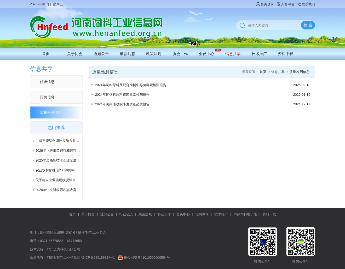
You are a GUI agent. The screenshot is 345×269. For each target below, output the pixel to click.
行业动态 (126, 214)
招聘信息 (47, 97)
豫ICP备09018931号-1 (98, 257)
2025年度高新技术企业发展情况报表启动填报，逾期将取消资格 (57, 160)
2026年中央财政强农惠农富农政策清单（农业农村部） (57, 190)
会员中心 (206, 54)
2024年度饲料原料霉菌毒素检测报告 (122, 94)
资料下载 (285, 54)
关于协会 (74, 54)
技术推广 (259, 54)
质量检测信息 (51, 112)
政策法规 (153, 54)
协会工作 (180, 54)
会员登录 (265, 4)
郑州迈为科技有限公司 (63, 249)
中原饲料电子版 (245, 214)
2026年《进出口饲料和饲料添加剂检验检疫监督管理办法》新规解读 (57, 150)
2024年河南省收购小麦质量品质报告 (122, 104)
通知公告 (101, 54)
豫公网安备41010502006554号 (147, 257)
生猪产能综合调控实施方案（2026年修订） (57, 141)
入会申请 (285, 4)
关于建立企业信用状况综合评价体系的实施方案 (57, 180)
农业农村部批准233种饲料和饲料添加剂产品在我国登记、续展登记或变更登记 (57, 170)
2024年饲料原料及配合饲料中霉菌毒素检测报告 (130, 85)
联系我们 (306, 4)
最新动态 (127, 54)
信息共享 (233, 54)
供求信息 (47, 82)
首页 (46, 54)
